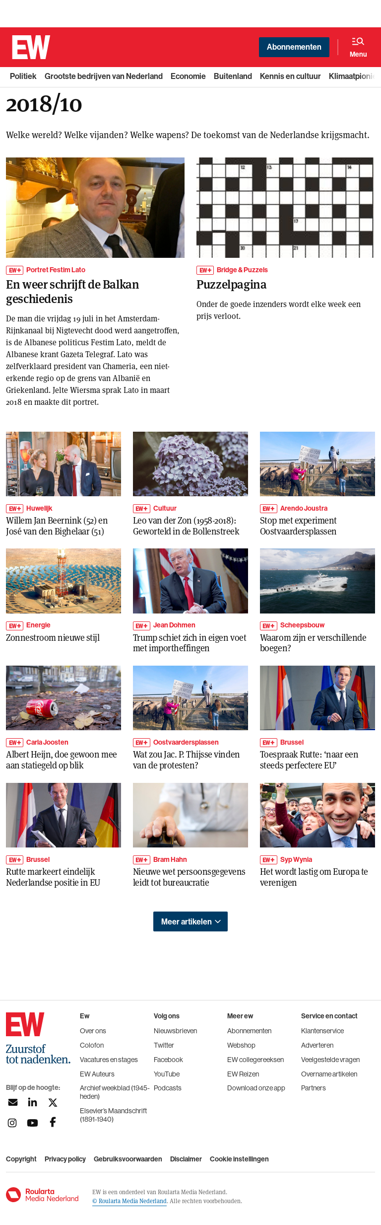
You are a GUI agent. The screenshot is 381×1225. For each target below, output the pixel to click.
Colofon (92, 1045)
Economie (188, 76)
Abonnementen (294, 47)
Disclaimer (186, 1159)
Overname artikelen (329, 1074)
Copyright (21, 1159)
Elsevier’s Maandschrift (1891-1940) (113, 1115)
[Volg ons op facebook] (53, 1123)
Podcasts (168, 1088)
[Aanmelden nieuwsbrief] (12, 1102)
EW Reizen (243, 1074)
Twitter (164, 1045)
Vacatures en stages (109, 1060)
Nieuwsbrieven (175, 1031)
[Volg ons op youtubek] (32, 1123)
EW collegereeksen (255, 1060)
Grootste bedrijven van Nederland (104, 76)
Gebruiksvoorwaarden (128, 1159)
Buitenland (233, 76)
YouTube (167, 1074)
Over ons (93, 1031)
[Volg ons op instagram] (12, 1123)
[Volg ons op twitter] (53, 1102)
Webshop (241, 1045)
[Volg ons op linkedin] (32, 1102)
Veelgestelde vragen (330, 1060)
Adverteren (317, 1045)
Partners (313, 1088)
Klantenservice (322, 1031)
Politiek (23, 76)
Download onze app (256, 1088)
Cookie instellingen (239, 1159)
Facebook (168, 1060)
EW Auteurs (97, 1074)
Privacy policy (65, 1159)
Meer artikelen (186, 921)
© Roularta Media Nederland (129, 1201)
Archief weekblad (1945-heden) (115, 1092)
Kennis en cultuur (290, 76)
